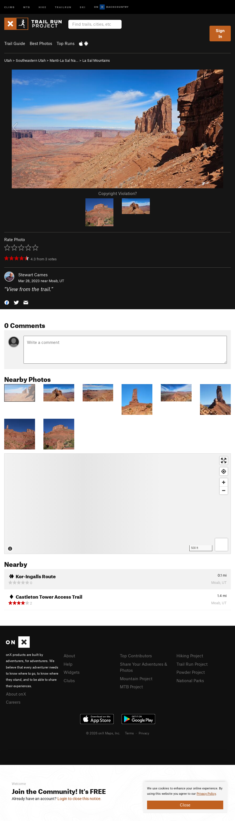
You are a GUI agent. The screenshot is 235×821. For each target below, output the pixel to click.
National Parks (190, 680)
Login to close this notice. (79, 798)
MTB (26, 7)
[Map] (117, 504)
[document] (185, 797)
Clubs (69, 680)
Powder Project (190, 672)
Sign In (220, 33)
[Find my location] (224, 471)
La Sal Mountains (96, 60)
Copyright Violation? (117, 193)
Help (68, 664)
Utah (8, 60)
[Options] (221, 544)
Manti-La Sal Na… (64, 60)
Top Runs (66, 43)
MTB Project (131, 686)
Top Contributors (136, 655)
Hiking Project (189, 655)
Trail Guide (14, 43)
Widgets (72, 672)
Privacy (144, 733)
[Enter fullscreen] (224, 460)
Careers (13, 702)
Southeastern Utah (31, 60)
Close (185, 804)
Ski (83, 7)
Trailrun (63, 7)
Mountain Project (136, 678)
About (69, 655)
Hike (42, 7)
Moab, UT (56, 281)
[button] (6, 302)
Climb (9, 7)
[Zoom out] (224, 490)
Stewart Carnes (33, 274)
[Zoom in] (224, 482)
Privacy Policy (206, 794)
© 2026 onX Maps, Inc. (103, 733)
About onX (16, 693)
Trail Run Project (192, 664)
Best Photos (41, 43)
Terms (129, 733)
